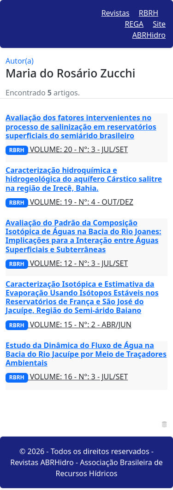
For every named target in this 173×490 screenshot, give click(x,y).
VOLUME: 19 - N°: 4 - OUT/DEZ (69, 202)
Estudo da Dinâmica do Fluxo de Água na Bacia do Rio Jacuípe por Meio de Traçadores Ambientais (86, 354)
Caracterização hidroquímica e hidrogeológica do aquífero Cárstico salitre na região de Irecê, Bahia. (84, 179)
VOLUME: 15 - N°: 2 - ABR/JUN (68, 324)
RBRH (148, 13)
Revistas (115, 13)
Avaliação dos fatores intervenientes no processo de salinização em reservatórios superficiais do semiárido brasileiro (81, 126)
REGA (134, 24)
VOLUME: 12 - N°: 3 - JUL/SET (67, 263)
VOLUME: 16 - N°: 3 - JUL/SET (67, 377)
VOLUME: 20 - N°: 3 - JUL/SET (67, 149)
